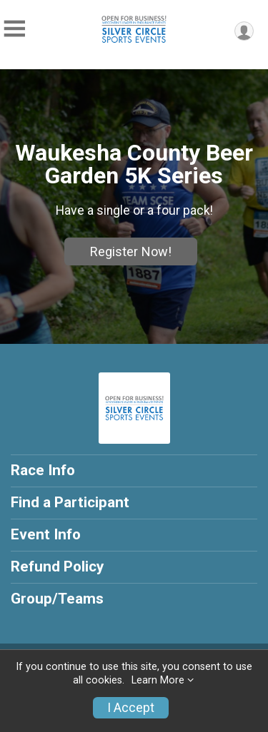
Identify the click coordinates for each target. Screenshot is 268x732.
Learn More (157, 680)
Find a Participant (70, 502)
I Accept (130, 708)
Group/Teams (57, 598)
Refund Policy (57, 566)
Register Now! (131, 251)
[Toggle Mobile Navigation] (14, 29)
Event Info (46, 534)
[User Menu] (244, 31)
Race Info (43, 470)
